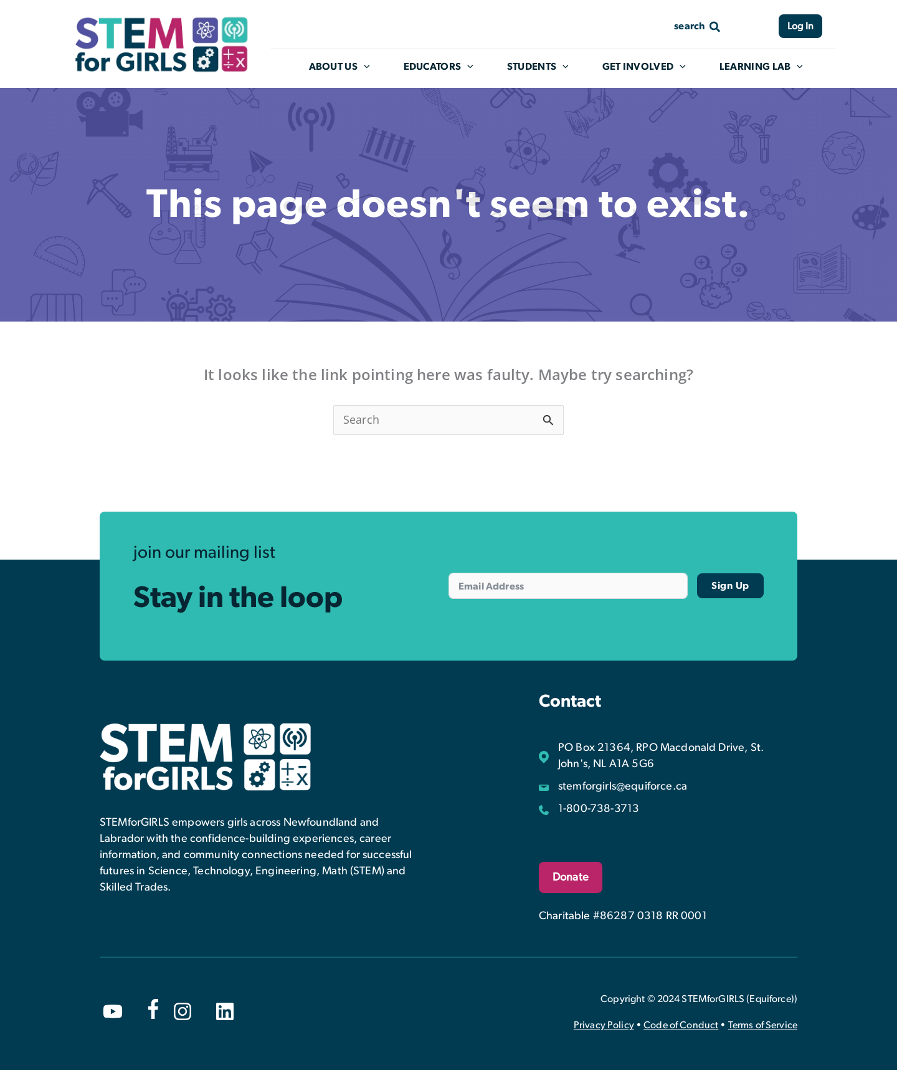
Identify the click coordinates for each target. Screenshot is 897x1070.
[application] (377, 66)
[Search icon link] (697, 26)
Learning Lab (769, 66)
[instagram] (182, 1011)
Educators (450, 66)
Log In (800, 26)
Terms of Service (762, 1025)
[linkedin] (225, 1011)
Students (547, 66)
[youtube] (113, 1011)
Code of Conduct (680, 1025)
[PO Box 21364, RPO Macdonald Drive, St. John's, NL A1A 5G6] (668, 756)
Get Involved (652, 66)
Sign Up (730, 586)
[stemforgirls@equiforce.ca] (613, 786)
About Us (352, 66)
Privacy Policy (604, 1025)
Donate (571, 877)
